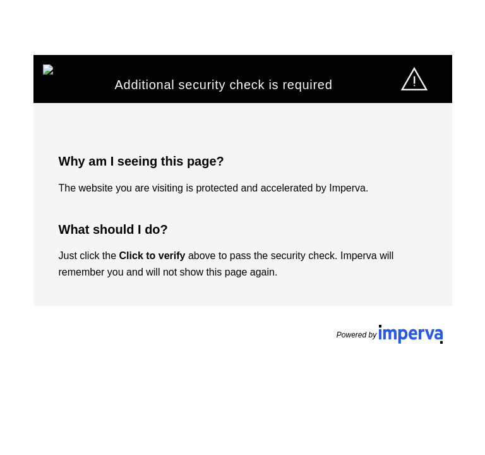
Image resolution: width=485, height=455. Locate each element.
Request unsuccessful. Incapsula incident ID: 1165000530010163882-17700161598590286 (242, 227)
